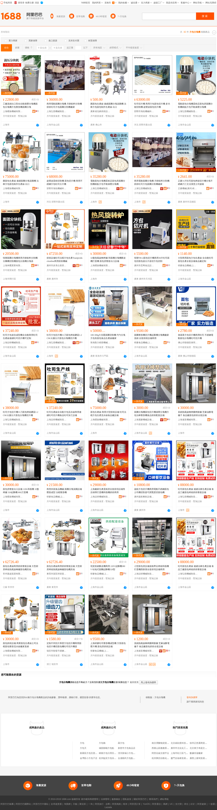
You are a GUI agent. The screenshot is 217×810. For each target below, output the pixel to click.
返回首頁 (134, 682)
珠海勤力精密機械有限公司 (100, 342)
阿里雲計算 (135, 804)
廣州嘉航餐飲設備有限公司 (144, 496)
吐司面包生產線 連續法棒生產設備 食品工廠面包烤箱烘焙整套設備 (196, 491)
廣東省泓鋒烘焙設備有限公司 (100, 111)
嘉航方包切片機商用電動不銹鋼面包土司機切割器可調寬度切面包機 (151, 491)
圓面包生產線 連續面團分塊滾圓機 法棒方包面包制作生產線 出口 (108, 105)
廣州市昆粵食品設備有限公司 (144, 265)
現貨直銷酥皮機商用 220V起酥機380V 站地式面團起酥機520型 (107, 568)
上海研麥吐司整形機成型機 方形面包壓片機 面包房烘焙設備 (108, 645)
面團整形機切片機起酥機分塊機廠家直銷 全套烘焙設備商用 (151, 336)
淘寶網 (67, 804)
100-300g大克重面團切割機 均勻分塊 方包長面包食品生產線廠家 (107, 336)
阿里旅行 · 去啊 (102, 804)
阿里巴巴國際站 (23, 804)
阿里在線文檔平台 (160, 753)
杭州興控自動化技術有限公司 (166, 758)
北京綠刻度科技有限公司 (183, 743)
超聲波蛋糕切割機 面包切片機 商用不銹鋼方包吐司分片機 (64, 182)
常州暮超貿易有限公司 (13, 573)
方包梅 (102, 743)
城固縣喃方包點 (106, 748)
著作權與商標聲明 (89, 799)
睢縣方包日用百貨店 (108, 753)
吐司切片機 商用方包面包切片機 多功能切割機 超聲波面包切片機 (152, 105)
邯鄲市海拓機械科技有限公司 (144, 111)
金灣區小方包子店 (88, 758)
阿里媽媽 (116, 804)
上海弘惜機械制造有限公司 (57, 111)
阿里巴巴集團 (7, 804)
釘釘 (193, 804)
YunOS (146, 804)
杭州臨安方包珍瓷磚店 (110, 758)
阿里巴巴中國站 (40, 804)
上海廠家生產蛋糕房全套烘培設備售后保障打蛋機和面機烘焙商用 (107, 491)
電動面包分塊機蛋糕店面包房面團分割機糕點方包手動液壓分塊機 (195, 105)
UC (171, 804)
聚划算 (82, 804)
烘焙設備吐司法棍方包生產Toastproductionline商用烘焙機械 (64, 259)
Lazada (108, 807)
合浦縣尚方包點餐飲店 (129, 758)
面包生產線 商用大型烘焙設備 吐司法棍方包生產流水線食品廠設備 (108, 414)
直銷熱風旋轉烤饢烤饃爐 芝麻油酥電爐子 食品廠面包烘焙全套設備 (195, 414)
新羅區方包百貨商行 (89, 753)
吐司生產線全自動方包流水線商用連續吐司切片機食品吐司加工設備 (64, 414)
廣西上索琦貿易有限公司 (202, 758)
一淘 (90, 804)
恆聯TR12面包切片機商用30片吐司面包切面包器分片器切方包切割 (151, 259)
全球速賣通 (56, 804)
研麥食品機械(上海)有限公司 (188, 265)
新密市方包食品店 (126, 748)
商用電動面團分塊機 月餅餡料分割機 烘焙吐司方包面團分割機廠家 (64, 105)
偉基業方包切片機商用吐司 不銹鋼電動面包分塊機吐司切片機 (195, 336)
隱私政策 (127, 799)
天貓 (75, 804)
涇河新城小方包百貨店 (129, 753)
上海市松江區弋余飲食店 (183, 753)
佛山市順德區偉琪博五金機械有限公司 (188, 342)
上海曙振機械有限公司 (13, 111)
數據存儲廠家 (196, 753)
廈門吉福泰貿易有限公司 (183, 758)
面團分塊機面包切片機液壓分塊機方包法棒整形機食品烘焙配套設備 (151, 414)
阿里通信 (156, 804)
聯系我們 (153, 799)
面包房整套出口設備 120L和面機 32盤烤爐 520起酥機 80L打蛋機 (21, 491)
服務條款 (116, 799)
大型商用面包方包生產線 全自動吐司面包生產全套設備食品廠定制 (195, 259)
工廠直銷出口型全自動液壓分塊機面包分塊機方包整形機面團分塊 (20, 105)
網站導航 (164, 799)
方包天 (83, 748)
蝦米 (125, 804)
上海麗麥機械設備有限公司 (144, 419)
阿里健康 (201, 804)
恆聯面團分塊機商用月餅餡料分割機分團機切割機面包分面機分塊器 (20, 259)
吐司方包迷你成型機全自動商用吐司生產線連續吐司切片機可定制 (20, 336)
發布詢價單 (192, 697)
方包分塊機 (159, 697)
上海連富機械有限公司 (188, 419)
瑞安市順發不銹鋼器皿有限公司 (57, 651)
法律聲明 (105, 799)
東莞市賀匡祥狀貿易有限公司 (57, 573)
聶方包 (121, 743)
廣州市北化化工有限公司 (183, 748)
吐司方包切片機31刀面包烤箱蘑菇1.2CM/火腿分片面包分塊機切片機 (64, 336)
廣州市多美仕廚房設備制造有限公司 (57, 265)
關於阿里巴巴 (140, 799)
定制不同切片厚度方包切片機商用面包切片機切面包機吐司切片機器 (64, 645)
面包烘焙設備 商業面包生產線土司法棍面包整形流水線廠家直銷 (20, 645)
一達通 (211, 804)
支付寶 (178, 804)
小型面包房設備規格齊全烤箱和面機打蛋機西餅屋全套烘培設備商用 (151, 568)
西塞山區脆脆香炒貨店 (162, 748)
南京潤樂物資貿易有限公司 (165, 743)
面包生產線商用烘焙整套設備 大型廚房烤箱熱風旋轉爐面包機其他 (20, 568)
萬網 (165, 804)
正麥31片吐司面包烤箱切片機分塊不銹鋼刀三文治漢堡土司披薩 (195, 182)
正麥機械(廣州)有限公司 (188, 188)
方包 (82, 743)
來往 (186, 804)
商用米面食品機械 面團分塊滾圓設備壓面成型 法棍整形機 (64, 491)
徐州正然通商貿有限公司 (202, 743)
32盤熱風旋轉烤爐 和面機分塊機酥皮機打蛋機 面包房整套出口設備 (108, 259)
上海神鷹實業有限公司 (13, 265)
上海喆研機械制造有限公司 (13, 342)
